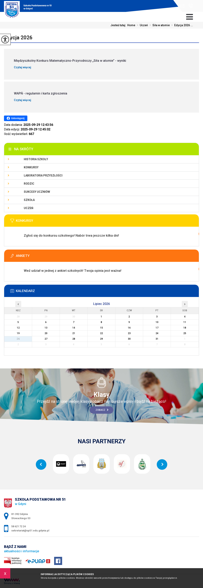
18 (184, 327)
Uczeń (141, 25)
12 (18, 327)
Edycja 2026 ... (181, 25)
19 (18, 333)
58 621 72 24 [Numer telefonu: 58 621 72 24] (18, 526)
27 (46, 338)
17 (157, 327)
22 (101, 333)
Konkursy (31, 167)
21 (73, 333)
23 (129, 333)
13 (46, 327)
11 (184, 322)
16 (129, 327)
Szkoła (29, 199)
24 (157, 333)
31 (157, 338)
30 (129, 338)
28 (73, 338)
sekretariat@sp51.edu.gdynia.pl (181, 6)
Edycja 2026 (18, 37)
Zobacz (102, 410)
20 (46, 333)
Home (131, 25)
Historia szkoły (36, 159)
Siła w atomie (159, 25)
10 (157, 322)
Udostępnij (15, 118)
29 (101, 338)
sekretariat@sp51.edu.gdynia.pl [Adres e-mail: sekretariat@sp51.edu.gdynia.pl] (30, 530)
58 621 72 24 (190, 6)
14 (73, 327)
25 (184, 333)
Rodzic (29, 183)
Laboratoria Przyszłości (43, 175)
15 (101, 327)
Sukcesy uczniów (37, 191)
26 (18, 338)
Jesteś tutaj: (118, 25)
